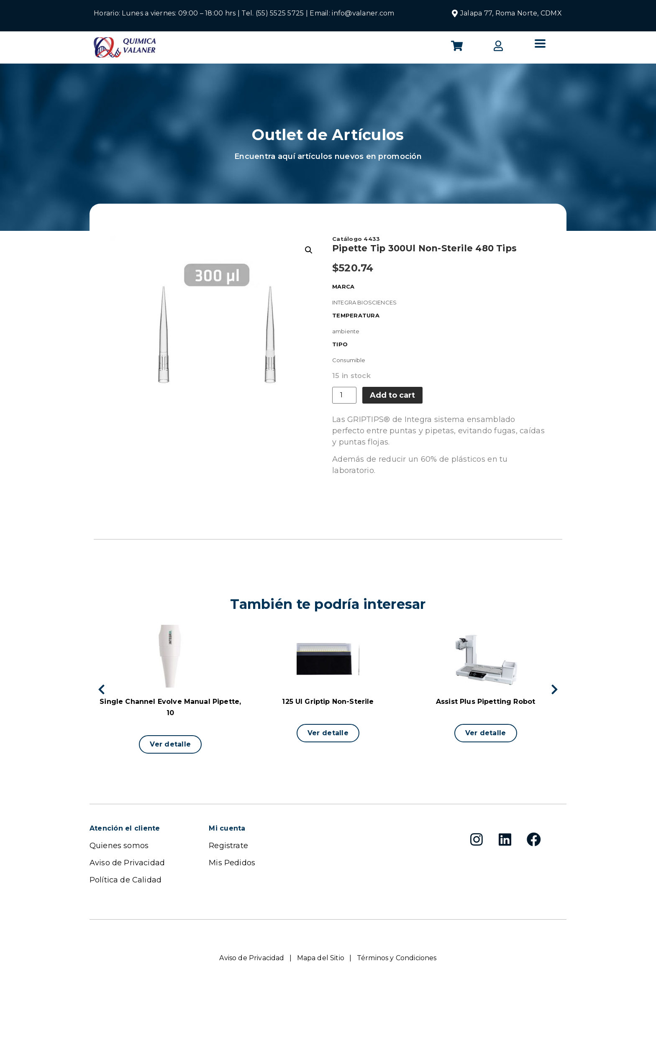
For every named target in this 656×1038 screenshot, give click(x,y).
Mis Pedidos (232, 862)
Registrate (228, 845)
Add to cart (392, 395)
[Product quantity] (344, 395)
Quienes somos (119, 845)
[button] (170, 744)
